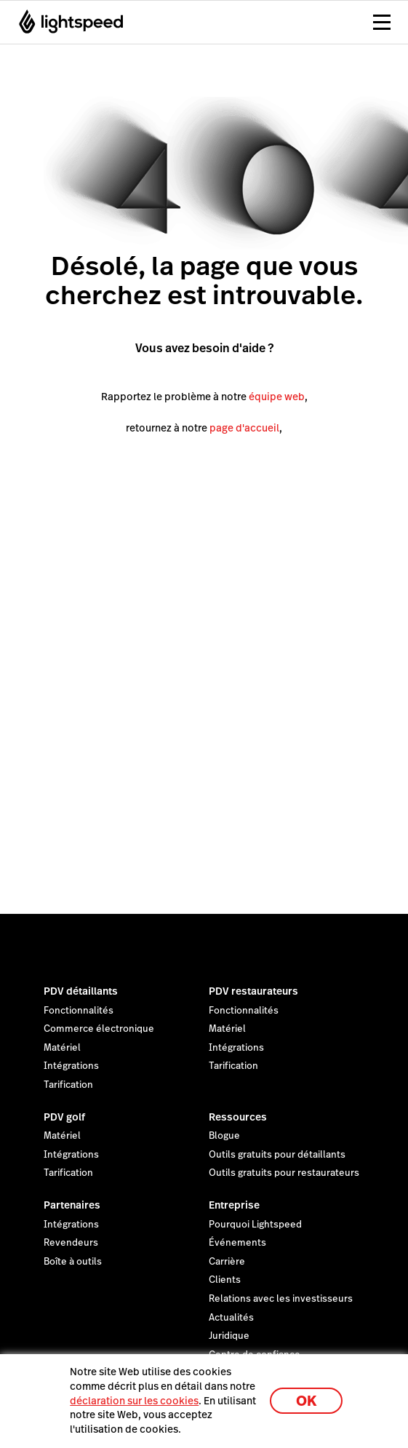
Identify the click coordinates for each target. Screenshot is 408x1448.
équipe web (277, 396)
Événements (237, 1242)
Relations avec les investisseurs (281, 1298)
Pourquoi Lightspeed (255, 1224)
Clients (225, 1279)
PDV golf (64, 1117)
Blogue (224, 1135)
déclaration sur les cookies (134, 1400)
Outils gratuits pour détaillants (277, 1154)
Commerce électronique (99, 1028)
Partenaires (72, 1205)
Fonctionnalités (78, 1010)
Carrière (227, 1261)
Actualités (231, 1317)
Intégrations (71, 1066)
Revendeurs (71, 1242)
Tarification (68, 1084)
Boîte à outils (73, 1261)
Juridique (229, 1335)
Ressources (238, 1117)
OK (306, 1401)
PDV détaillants (81, 991)
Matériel (62, 1047)
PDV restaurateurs (253, 991)
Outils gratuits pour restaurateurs (284, 1173)
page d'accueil (244, 428)
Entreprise (234, 1205)
